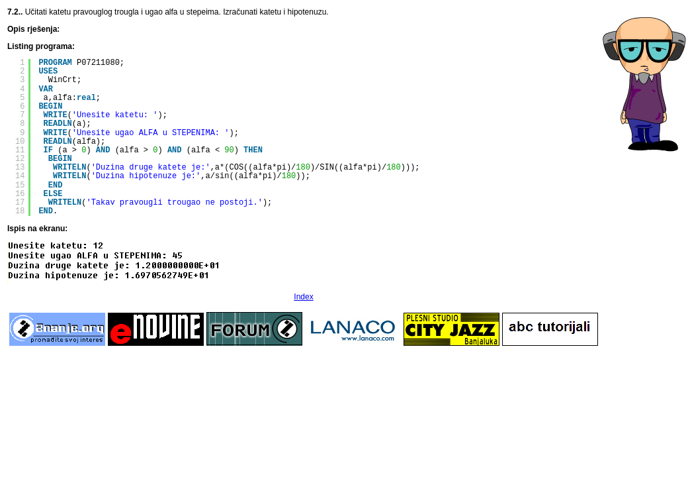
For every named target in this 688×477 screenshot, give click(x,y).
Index (303, 296)
